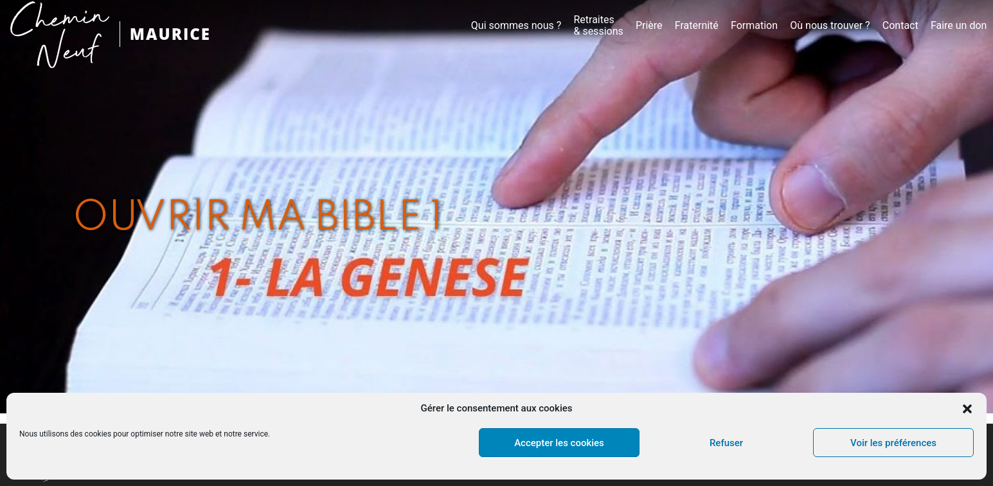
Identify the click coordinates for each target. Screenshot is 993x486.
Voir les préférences (893, 443)
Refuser (726, 443)
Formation (754, 26)
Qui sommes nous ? (516, 26)
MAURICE (170, 33)
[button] (967, 408)
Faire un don (959, 26)
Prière (649, 26)
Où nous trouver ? (830, 26)
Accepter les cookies (559, 443)
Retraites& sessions (598, 25)
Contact (900, 26)
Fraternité (697, 26)
